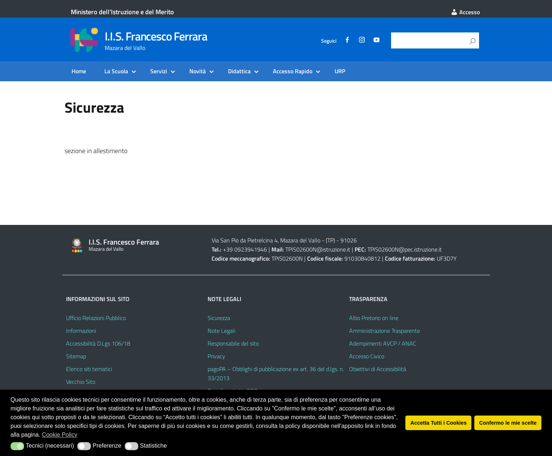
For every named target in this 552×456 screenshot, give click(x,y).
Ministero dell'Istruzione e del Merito (122, 12)
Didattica (239, 71)
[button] (17, 446)
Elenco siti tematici (89, 369)
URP (340, 71)
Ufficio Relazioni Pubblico (96, 317)
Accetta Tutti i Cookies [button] (438, 423)
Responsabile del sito (233, 343)
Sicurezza (219, 317)
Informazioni (81, 330)
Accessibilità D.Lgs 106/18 (98, 343)
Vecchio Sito (80, 381)
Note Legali (221, 330)
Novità (197, 71)
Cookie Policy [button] (59, 435)
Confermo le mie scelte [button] (508, 423)
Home (79, 71)
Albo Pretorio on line (373, 317)
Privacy (216, 356)
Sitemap (76, 356)
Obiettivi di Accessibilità (377, 369)
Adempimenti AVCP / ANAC (382, 343)
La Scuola (116, 71)
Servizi (158, 71)
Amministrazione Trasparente (384, 330)
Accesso (465, 12)
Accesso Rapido (292, 71)
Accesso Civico (366, 356)
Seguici (328, 41)
